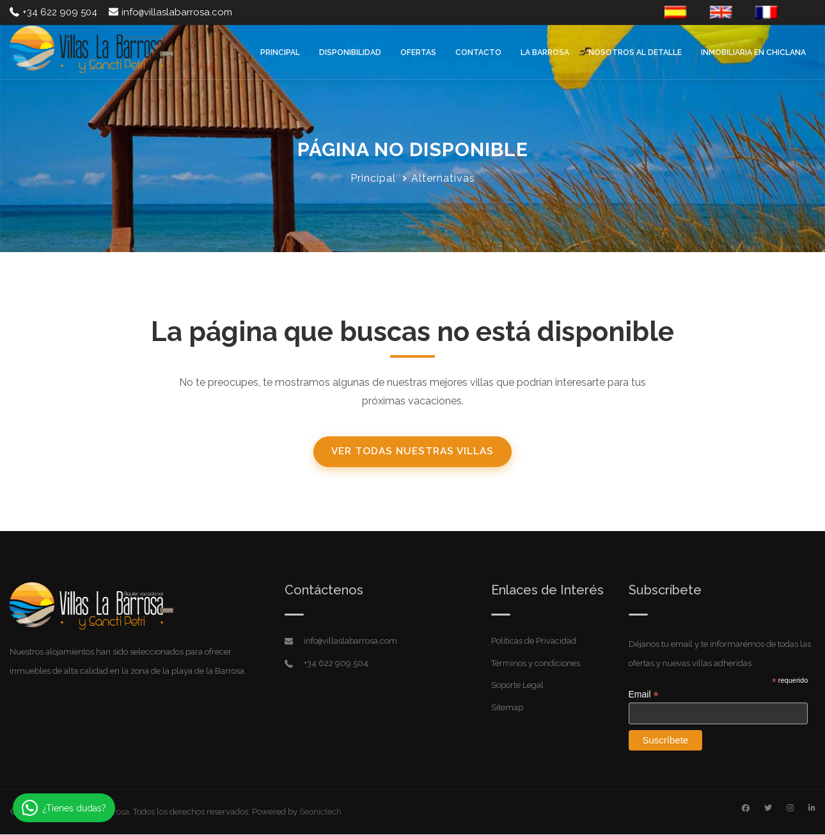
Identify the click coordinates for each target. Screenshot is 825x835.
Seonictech (320, 812)
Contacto (478, 52)
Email (644, 696)
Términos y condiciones (535, 664)
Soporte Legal (517, 686)
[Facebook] (746, 809)
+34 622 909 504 (53, 12)
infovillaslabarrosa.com (170, 12)
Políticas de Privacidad (533, 642)
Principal (280, 52)
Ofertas (418, 52)
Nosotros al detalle (635, 52)
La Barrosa (545, 52)
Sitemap (507, 708)
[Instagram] (790, 809)
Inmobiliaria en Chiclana (753, 52)
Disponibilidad (350, 52)
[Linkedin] (811, 809)
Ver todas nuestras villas (412, 452)
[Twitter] (768, 809)
